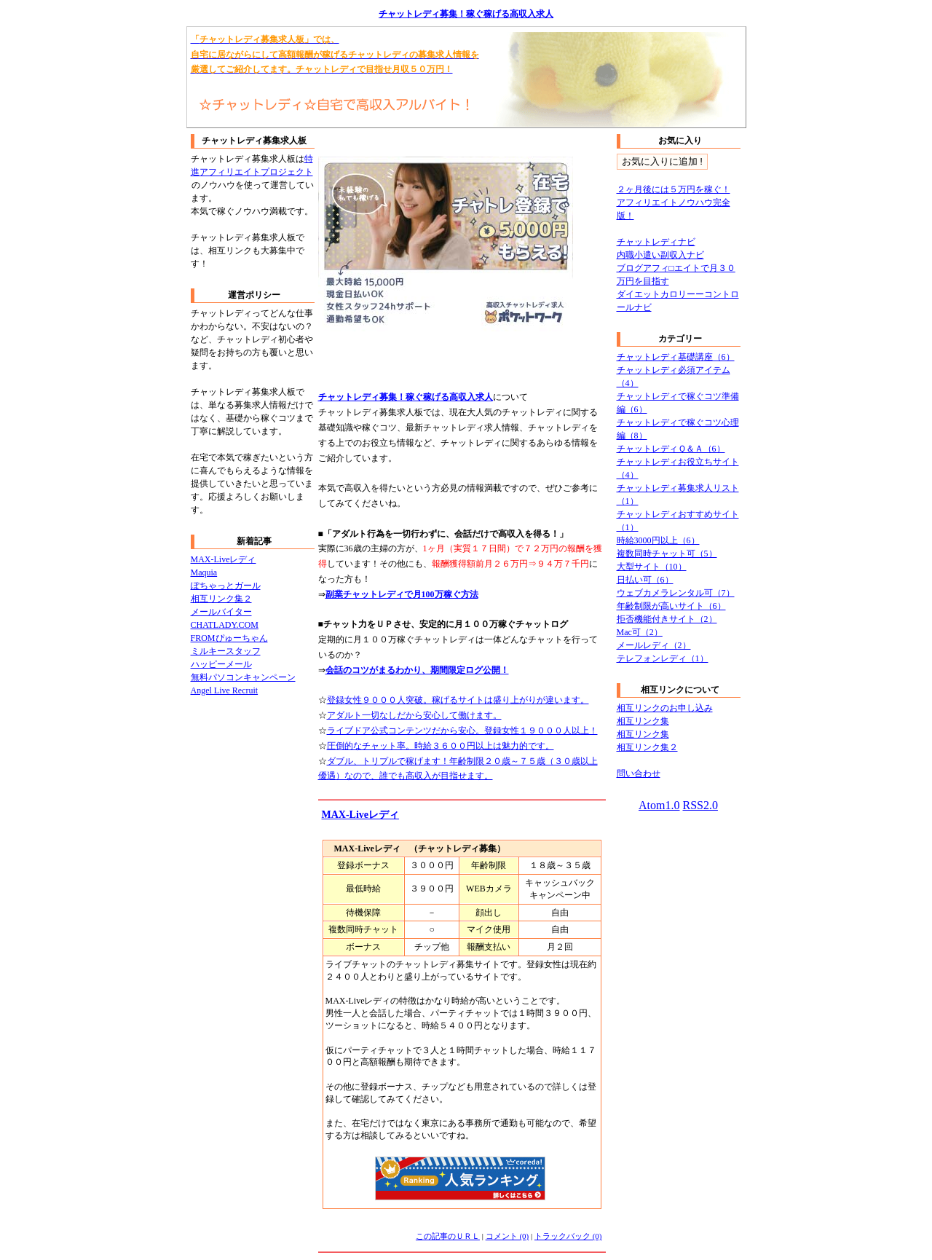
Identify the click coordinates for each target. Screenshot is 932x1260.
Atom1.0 (659, 805)
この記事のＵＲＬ (448, 1236)
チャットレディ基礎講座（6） (676, 357)
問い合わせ (638, 773)
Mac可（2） (640, 632)
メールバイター (221, 612)
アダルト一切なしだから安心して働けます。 (414, 715)
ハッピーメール (221, 664)
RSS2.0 (699, 805)
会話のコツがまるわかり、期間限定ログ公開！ (417, 670)
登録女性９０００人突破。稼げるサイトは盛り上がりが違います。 (458, 700)
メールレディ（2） (654, 645)
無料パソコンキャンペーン (243, 677)
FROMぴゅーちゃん (229, 638)
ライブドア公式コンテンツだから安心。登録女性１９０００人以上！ (462, 730)
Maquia (204, 572)
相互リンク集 (643, 721)
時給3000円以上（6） (658, 540)
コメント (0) (507, 1236)
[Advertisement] (488, 368)
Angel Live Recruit (224, 690)
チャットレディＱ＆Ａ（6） (671, 449)
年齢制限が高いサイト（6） (671, 606)
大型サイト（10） (652, 567)
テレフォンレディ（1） (662, 658)
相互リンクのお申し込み (665, 708)
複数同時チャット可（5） (667, 553)
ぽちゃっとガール (226, 585)
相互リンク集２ (221, 599)
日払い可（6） (645, 580)
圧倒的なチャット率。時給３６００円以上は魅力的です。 (440, 746)
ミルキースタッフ (226, 651)
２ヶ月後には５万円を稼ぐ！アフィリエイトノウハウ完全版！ (673, 202)
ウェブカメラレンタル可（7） (676, 593)
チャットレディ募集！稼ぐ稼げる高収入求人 (466, 14)
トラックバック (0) (568, 1236)
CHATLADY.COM (224, 625)
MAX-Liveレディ (361, 814)
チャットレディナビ (656, 242)
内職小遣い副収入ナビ (660, 255)
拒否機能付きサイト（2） (667, 619)
